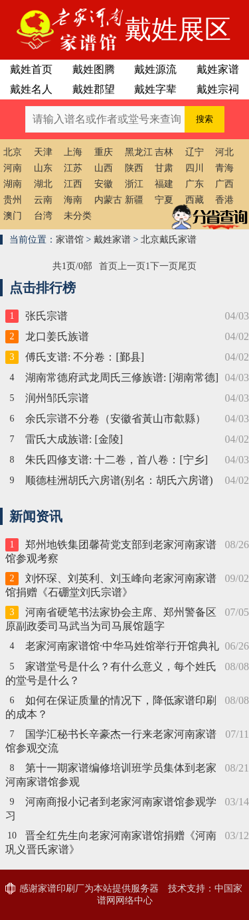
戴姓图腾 (93, 69)
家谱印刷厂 (61, 888)
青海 (224, 168)
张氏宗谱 (46, 315)
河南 (12, 168)
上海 (73, 152)
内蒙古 (108, 200)
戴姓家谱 (218, 69)
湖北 (43, 184)
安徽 (103, 184)
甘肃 (164, 168)
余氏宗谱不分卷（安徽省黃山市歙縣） (115, 418)
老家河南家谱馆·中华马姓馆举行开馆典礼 (122, 646)
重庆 (103, 152)
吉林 (164, 152)
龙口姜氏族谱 (57, 336)
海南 (73, 200)
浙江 (134, 184)
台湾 (43, 216)
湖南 (12, 184)
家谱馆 (70, 240)
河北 (224, 152)
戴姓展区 (178, 29)
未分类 (78, 216)
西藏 (194, 200)
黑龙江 (139, 152)
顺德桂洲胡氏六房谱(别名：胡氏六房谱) (119, 480)
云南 (43, 200)
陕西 (134, 168)
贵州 (12, 200)
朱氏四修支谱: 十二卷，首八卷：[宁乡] (116, 459)
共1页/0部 (72, 266)
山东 (43, 168)
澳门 (12, 216)
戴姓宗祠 (218, 89)
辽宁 (194, 152)
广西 (224, 184)
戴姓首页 (31, 69)
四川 (194, 168)
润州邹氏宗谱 (57, 398)
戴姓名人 (31, 89)
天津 (43, 152)
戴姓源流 (155, 69)
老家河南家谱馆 (62, 30)
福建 (164, 184)
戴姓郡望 (93, 89)
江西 (73, 184)
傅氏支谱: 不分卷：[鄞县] (84, 357)
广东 (194, 184)
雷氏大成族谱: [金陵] (74, 439)
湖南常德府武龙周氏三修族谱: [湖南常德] (121, 377)
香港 (224, 200)
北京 (12, 152)
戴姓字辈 (155, 89)
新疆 (134, 200)
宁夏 (164, 200)
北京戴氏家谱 (169, 240)
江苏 (73, 168)
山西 (103, 168)
